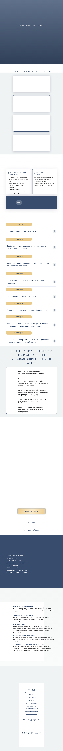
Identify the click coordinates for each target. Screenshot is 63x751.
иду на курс (31, 511)
